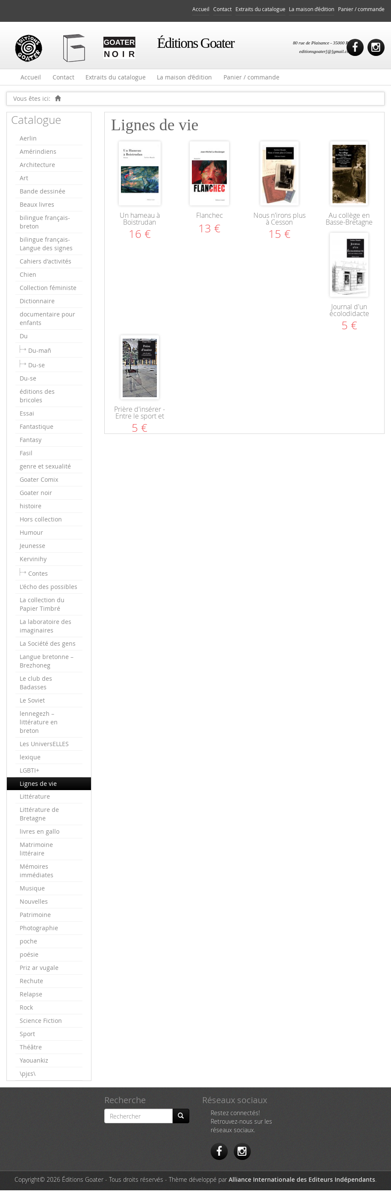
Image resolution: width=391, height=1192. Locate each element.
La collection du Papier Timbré (42, 605)
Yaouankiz (34, 1062)
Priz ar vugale (39, 969)
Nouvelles (34, 903)
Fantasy (30, 441)
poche (28, 943)
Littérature (35, 798)
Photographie (39, 929)
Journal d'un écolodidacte (349, 312)
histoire (30, 508)
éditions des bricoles (37, 397)
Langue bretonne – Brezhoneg (46, 662)
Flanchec (209, 217)
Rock (26, 1009)
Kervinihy (33, 560)
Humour (31, 534)
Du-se (36, 367)
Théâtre (31, 1049)
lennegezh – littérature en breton (39, 723)
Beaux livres (37, 206)
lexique (30, 759)
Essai (27, 415)
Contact (222, 9)
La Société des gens (48, 645)
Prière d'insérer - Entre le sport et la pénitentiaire (139, 417)
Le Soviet (32, 702)
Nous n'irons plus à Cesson (279, 220)
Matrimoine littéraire (36, 850)
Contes (38, 575)
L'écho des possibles (48, 588)
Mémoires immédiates (36, 872)
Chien (28, 276)
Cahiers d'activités (45, 263)
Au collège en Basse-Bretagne (349, 220)
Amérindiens (38, 153)
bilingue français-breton (45, 223)
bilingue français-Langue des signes (46, 245)
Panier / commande (361, 9)
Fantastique (36, 428)
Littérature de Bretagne (39, 815)
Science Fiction (41, 1022)
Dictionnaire (37, 303)
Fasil (26, 455)
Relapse (31, 996)
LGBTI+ (29, 772)
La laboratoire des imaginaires (45, 627)
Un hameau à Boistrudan (140, 220)
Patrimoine (35, 916)
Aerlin (28, 140)
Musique (32, 890)
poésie (29, 956)
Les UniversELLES (44, 745)
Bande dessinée (42, 193)
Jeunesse (32, 547)
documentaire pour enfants (47, 320)
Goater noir (36, 494)
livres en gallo (39, 833)
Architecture (37, 166)
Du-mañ (39, 352)
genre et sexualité (45, 468)
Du (24, 338)
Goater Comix (39, 481)
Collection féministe (48, 289)
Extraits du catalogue (260, 9)
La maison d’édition (311, 9)
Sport (27, 1035)
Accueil (200, 9)
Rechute (31, 982)
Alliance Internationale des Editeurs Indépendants (302, 1181)
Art (24, 180)
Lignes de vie (38, 785)
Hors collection (41, 521)
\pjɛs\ (27, 1075)
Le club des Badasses (36, 684)
